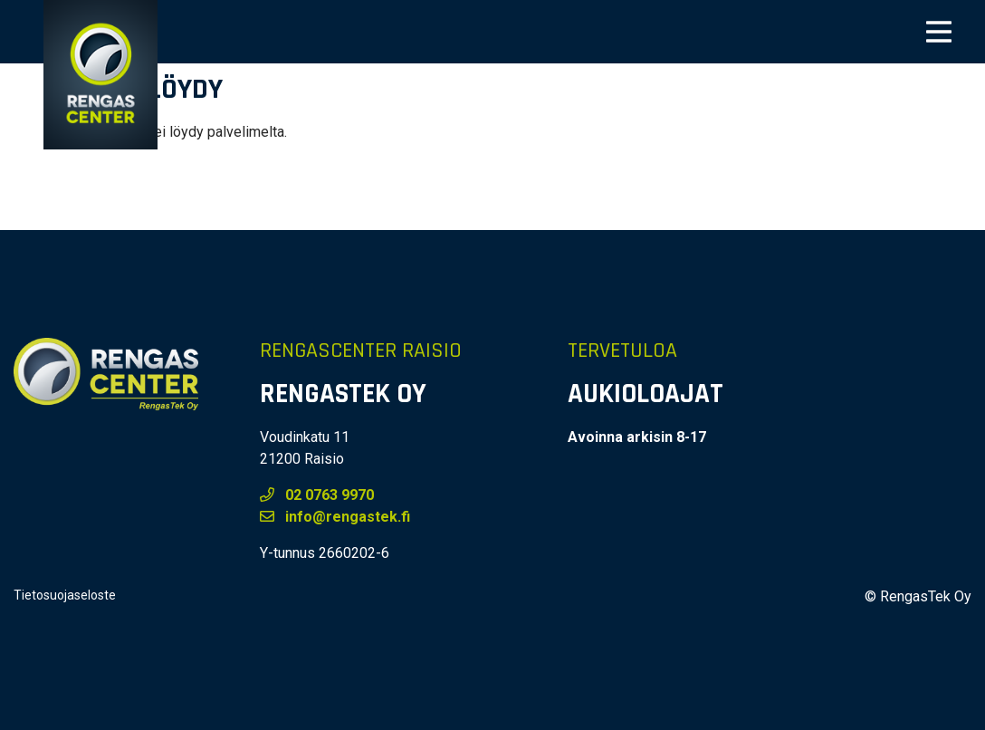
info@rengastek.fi (335, 516)
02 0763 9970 (317, 495)
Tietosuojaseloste (65, 595)
